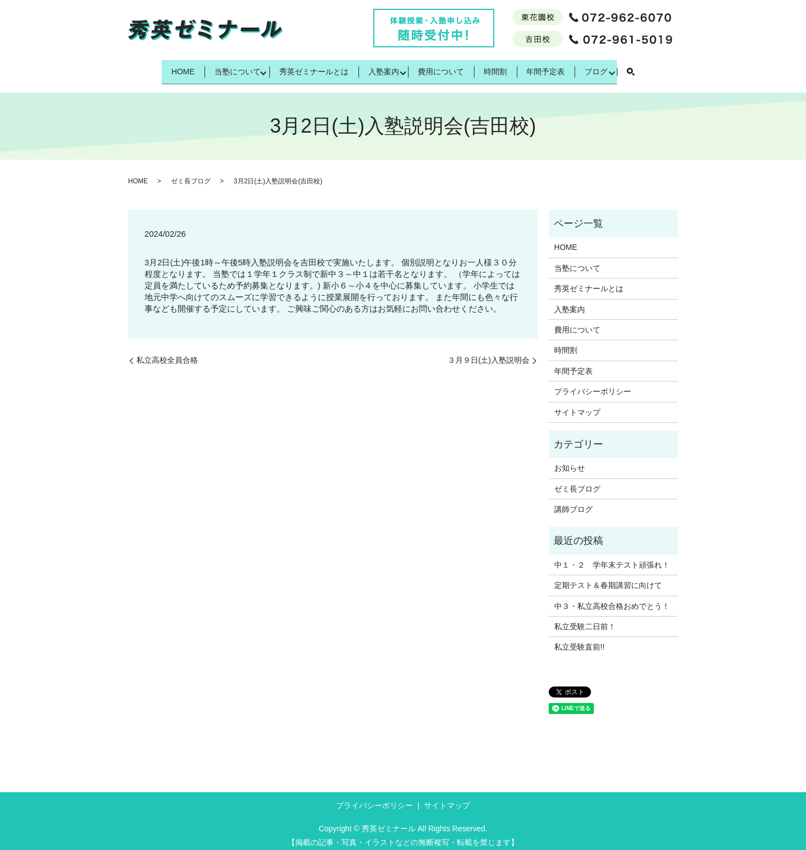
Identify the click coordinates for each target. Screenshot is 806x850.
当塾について (219, 67)
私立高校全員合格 (167, 352)
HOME (157, 67)
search (660, 69)
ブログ (623, 67)
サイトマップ (577, 405)
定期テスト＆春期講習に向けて (608, 578)
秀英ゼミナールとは (302, 67)
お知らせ (569, 461)
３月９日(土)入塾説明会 (488, 352)
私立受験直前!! (579, 640)
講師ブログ (573, 502)
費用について (444, 67)
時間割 (506, 67)
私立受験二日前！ (585, 619)
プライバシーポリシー (592, 384)
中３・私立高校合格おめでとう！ (612, 599)
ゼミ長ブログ (191, 174)
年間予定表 (565, 67)
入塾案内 (380, 67)
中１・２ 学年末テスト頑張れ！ (612, 557)
